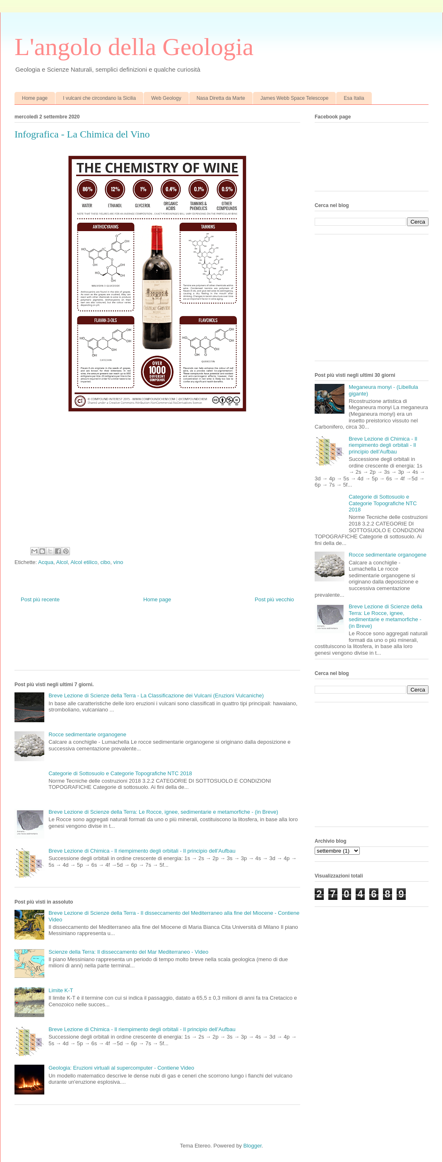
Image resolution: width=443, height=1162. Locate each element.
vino (118, 562)
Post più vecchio (274, 599)
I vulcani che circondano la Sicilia (99, 98)
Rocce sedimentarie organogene (87, 734)
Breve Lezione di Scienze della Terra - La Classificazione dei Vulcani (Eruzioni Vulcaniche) (156, 695)
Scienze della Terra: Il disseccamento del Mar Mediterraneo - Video (128, 952)
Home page (35, 98)
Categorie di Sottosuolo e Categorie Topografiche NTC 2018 (120, 773)
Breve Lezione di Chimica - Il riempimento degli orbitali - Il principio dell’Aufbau (142, 851)
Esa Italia (354, 98)
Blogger (252, 1146)
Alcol (61, 562)
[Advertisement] (165, 643)
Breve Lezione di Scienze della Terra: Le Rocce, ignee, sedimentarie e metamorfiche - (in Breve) (163, 812)
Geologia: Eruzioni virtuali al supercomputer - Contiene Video (121, 1068)
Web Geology (166, 98)
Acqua (45, 562)
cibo (105, 562)
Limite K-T (60, 990)
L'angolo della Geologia (133, 46)
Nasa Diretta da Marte (221, 98)
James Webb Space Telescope (294, 98)
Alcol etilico (83, 562)
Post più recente (40, 599)
